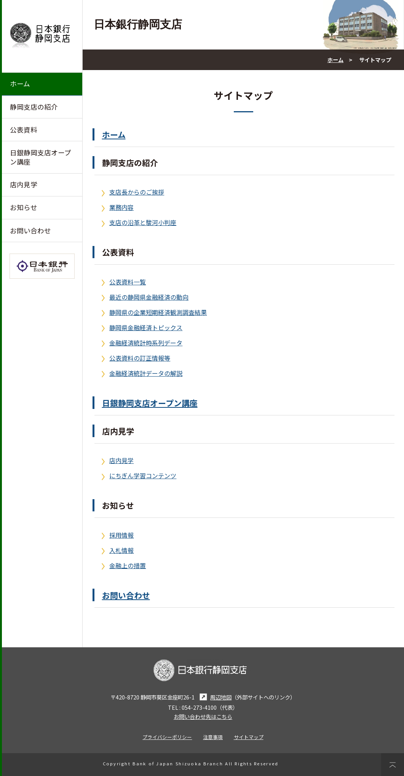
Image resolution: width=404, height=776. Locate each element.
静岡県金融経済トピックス (145, 327)
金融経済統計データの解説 (145, 373)
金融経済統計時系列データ (145, 342)
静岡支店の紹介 (34, 107)
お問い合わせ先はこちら (203, 716)
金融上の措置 (127, 565)
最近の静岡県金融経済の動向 (148, 297)
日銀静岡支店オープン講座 (40, 157)
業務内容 (121, 207)
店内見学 (23, 184)
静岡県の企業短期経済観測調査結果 (158, 312)
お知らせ (23, 207)
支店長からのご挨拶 (136, 191)
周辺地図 (214, 697)
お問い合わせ (30, 230)
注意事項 (213, 737)
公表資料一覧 (127, 281)
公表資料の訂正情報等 (139, 357)
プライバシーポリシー (167, 737)
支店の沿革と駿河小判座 (142, 222)
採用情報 (121, 535)
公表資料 (23, 129)
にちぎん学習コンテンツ (142, 475)
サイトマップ (248, 737)
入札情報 (121, 550)
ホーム (20, 83)
